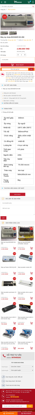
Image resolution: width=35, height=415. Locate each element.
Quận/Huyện (5, 370)
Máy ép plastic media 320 (25, 267)
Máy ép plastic (11, 9)
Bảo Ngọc (8, 78)
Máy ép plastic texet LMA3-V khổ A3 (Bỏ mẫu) (25, 318)
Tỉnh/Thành (5, 366)
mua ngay (17, 194)
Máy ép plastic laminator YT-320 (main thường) (25, 343)
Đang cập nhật (12, 40)
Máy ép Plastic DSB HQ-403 (8, 267)
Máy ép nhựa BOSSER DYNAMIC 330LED (24, 243)
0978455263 (16, 357)
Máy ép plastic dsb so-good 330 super (25, 293)
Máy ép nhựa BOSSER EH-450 (8, 243)
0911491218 (11, 81)
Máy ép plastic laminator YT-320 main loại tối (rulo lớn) (8, 343)
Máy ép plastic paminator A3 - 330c (9, 293)
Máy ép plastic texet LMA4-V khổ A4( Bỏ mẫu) (8, 318)
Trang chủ (2, 9)
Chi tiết (30, 81)
